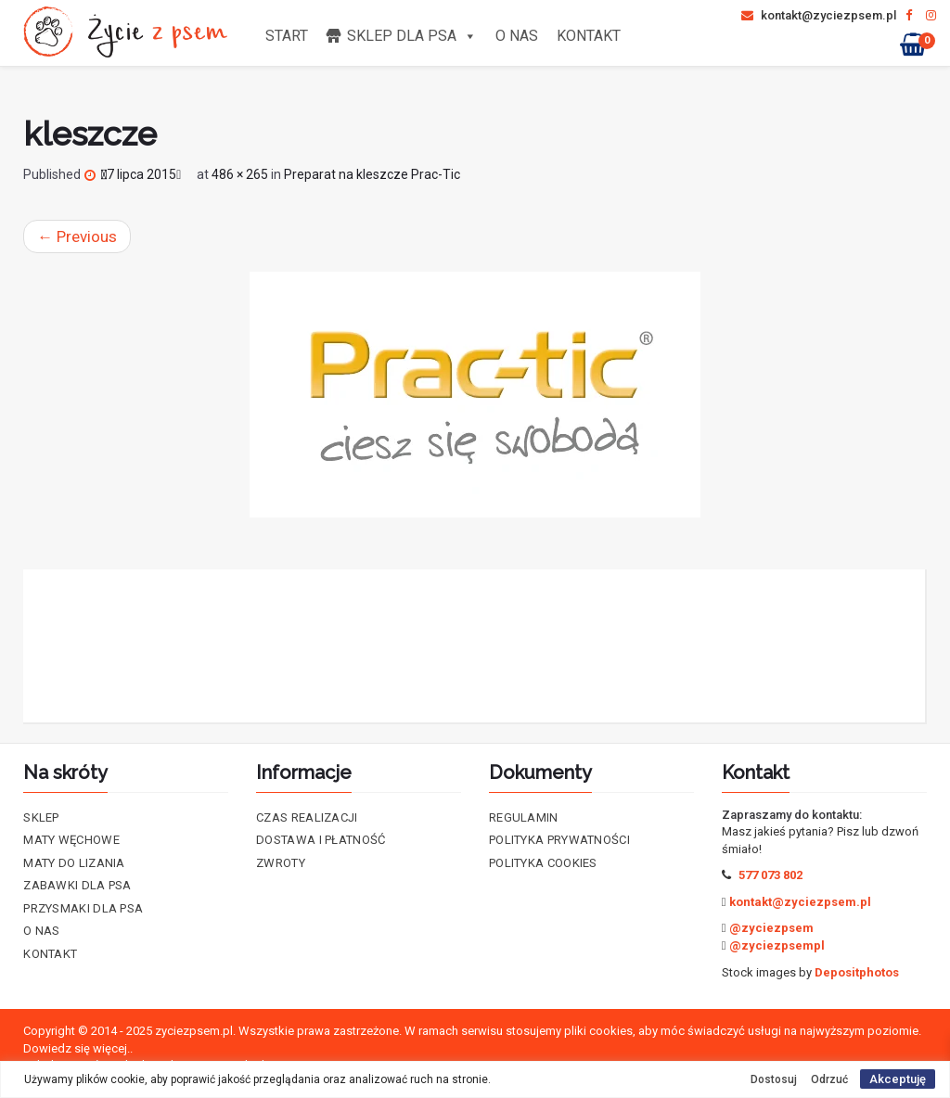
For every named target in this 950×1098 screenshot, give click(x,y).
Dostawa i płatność (320, 840)
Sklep (41, 817)
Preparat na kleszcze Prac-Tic (372, 174)
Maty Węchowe (71, 840)
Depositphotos (857, 972)
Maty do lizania (74, 863)
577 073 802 (770, 875)
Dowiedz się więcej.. (78, 1048)
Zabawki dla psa (77, 885)
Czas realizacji (307, 817)
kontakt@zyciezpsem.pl (818, 15)
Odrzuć (829, 1079)
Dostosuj (774, 1079)
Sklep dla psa (412, 36)
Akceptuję (897, 1079)
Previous (77, 236)
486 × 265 (240, 174)
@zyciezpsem (771, 928)
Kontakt (589, 36)
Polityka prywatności (559, 840)
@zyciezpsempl (777, 945)
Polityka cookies (543, 863)
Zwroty (280, 863)
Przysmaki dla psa (83, 908)
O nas (516, 36)
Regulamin (523, 817)
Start (286, 36)
